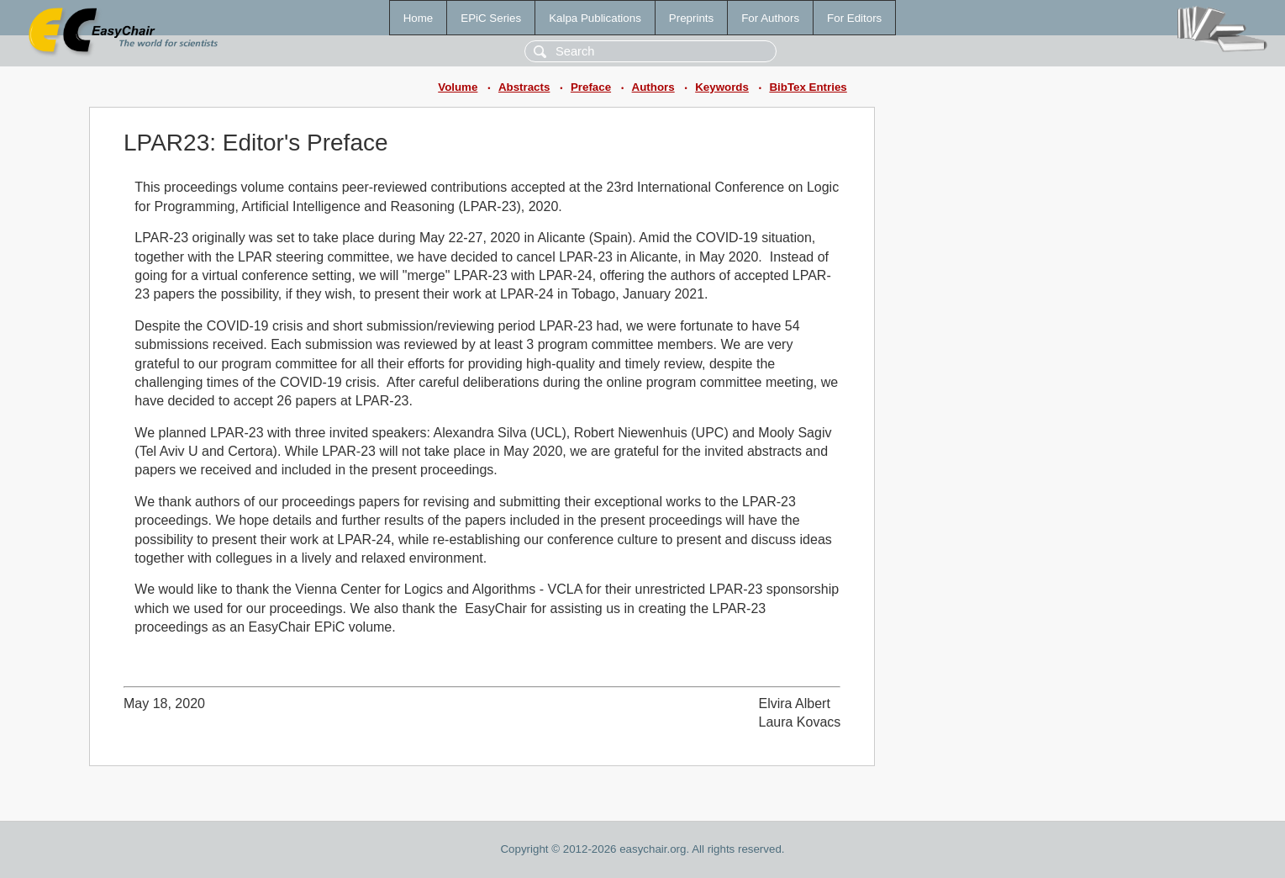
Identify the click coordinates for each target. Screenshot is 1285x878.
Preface (591, 87)
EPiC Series (491, 18)
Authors (653, 87)
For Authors (770, 18)
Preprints (691, 18)
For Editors (854, 18)
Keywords (722, 87)
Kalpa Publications (595, 18)
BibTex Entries (807, 87)
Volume (457, 87)
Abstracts (524, 87)
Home (418, 18)
